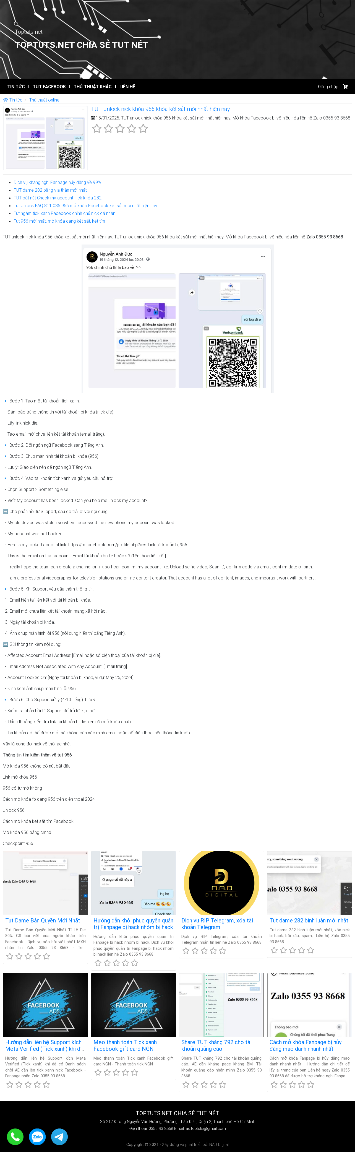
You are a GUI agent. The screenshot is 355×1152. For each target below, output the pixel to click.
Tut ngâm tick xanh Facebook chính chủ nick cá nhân (64, 213)
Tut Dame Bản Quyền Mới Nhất (42, 920)
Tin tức (16, 86)
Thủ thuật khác (90, 86)
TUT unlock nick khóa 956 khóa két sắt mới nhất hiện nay (160, 108)
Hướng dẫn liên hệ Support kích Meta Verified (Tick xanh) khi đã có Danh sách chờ (44, 1049)
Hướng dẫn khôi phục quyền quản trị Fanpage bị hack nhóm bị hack (133, 923)
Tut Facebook (47, 86)
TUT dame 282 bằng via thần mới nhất (50, 190)
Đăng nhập (328, 86)
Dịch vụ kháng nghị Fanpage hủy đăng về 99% (57, 182)
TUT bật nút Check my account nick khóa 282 (57, 198)
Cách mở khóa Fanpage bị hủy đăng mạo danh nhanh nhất (305, 1045)
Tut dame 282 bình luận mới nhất (309, 920)
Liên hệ (125, 86)
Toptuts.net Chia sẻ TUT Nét (81, 44)
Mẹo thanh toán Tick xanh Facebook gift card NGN (125, 1045)
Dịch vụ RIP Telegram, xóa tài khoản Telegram (217, 923)
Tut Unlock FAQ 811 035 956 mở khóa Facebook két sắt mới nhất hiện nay (85, 205)
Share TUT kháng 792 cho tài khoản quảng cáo (216, 1045)
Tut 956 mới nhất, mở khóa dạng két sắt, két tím (59, 221)
